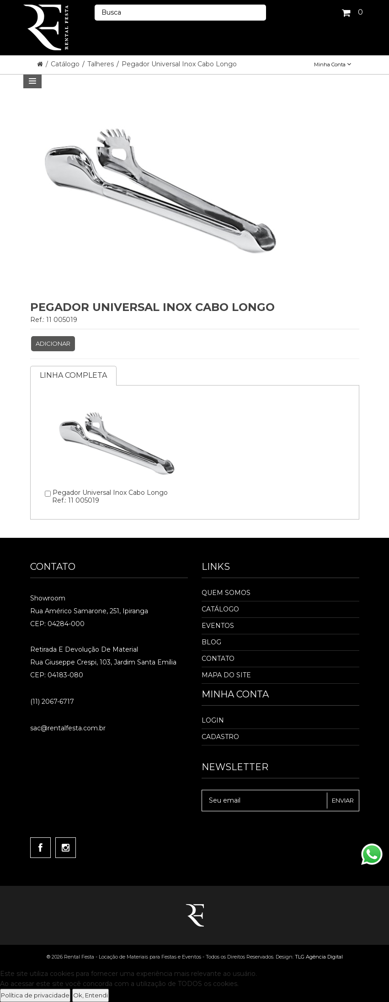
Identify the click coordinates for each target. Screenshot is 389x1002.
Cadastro (220, 737)
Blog (211, 642)
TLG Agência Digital (319, 957)
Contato (218, 658)
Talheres (101, 64)
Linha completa (73, 375)
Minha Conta (332, 64)
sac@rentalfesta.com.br (68, 728)
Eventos (218, 626)
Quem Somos (226, 593)
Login (213, 720)
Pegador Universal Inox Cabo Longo (179, 64)
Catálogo (66, 64)
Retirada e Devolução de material (84, 649)
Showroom (47, 598)
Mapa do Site (226, 675)
